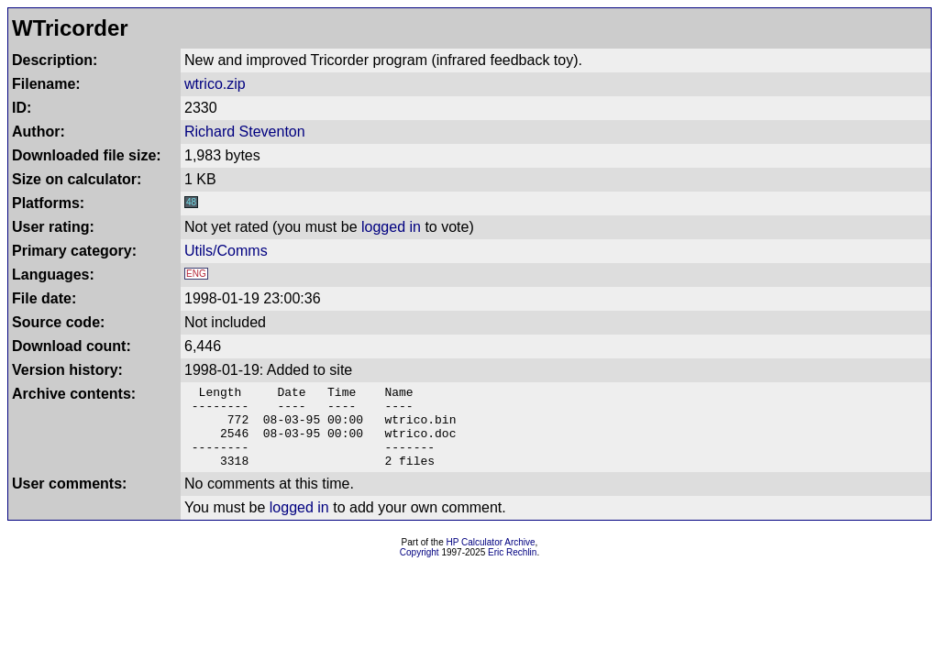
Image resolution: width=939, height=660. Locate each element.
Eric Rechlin (512, 569)
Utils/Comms (226, 250)
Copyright (419, 569)
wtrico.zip (215, 84)
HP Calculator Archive (491, 559)
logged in (391, 227)
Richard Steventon (244, 131)
